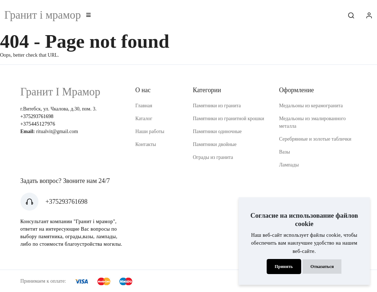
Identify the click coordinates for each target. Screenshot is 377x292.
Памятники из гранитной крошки (228, 118)
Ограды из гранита (213, 157)
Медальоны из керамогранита (310, 105)
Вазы (284, 152)
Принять (284, 266)
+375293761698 (37, 116)
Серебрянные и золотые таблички (315, 139)
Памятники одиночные (217, 131)
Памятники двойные (214, 144)
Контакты (145, 144)
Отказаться (322, 266)
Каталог (143, 118)
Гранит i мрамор (42, 15)
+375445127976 (37, 124)
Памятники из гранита (217, 105)
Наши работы (149, 131)
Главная (143, 105)
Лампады (289, 165)
